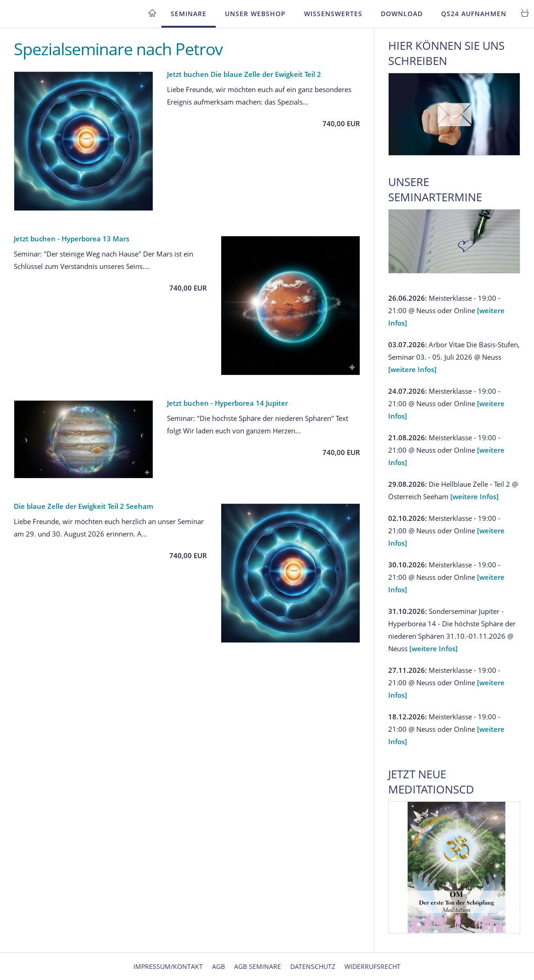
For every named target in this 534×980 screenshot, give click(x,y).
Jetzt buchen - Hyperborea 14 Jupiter (227, 403)
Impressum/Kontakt (168, 966)
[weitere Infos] (412, 369)
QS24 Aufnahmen (473, 13)
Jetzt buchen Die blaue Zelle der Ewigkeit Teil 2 (244, 74)
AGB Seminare (257, 966)
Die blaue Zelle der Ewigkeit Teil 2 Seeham (83, 506)
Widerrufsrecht (373, 966)
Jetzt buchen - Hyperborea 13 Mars (71, 238)
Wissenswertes (333, 13)
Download (402, 13)
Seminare (189, 13)
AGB (218, 966)
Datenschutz (312, 966)
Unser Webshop (255, 13)
